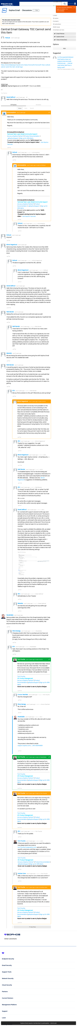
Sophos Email (60, 36)
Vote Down (10, 147)
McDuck (7, 38)
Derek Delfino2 (11, 97)
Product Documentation (31, 136)
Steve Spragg (16, 631)
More (36, 10)
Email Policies (60, 33)
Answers (38, 105)
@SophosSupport (13, 138)
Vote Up (8, 147)
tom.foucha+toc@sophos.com (27, 847)
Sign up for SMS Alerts (26, 138)
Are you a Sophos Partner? (15, 136)
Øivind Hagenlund (11, 245)
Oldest (20, 108)
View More (33, 927)
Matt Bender (10, 312)
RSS (64, 48)
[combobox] (40, 4)
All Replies (13, 105)
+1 (49, 112)
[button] (65, 4)
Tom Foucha (21, 659)
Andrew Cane (22, 873)
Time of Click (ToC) (61, 40)
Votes (25, 108)
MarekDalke (10, 615)
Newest (32, 108)
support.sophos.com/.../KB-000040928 (30, 745)
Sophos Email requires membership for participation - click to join (38, 1023)
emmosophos (11, 112)
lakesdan (9, 353)
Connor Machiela (23, 694)
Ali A (13, 391)
